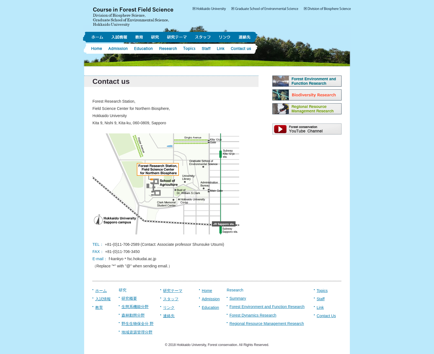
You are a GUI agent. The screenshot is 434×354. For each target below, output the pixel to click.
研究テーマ (172, 290)
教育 (99, 307)
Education (210, 307)
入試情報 (103, 299)
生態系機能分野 (135, 306)
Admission (211, 299)
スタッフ (171, 299)
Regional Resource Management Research (266, 323)
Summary (237, 298)
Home (207, 290)
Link (320, 307)
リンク (169, 307)
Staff (321, 299)
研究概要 (129, 298)
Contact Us (326, 316)
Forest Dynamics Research (252, 315)
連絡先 (169, 316)
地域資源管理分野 (137, 332)
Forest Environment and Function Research (266, 306)
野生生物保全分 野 (138, 323)
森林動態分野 (133, 315)
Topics (322, 290)
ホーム (101, 290)
